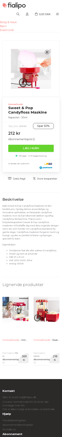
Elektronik (7, 30)
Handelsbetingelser (14, 420)
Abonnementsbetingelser (17, 424)
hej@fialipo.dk (27, 397)
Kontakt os (9, 429)
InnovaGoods (15, 104)
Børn (3, 26)
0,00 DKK (42, 14)
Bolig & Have (8, 22)
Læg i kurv (31, 148)
